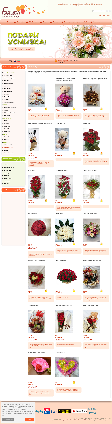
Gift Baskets (33, 22)
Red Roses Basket (61, 260)
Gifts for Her (7, 88)
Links (109, 418)
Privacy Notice (8, 170)
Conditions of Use (9, 167)
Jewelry (6, 99)
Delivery (67, 22)
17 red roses (31, 170)
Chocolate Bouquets (9, 112)
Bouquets (20, 22)
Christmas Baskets (9, 102)
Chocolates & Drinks (10, 107)
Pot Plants (7, 115)
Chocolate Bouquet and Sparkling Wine (95, 78)
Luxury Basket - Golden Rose (92, 260)
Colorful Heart (60, 352)
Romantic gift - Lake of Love (36, 352)
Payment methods (82, 22)
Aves (110, 420)
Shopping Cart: (63, 61)
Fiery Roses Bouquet (62, 170)
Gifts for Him (8, 91)
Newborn (6, 123)
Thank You (7, 129)
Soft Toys (6, 139)
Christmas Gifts (8, 145)
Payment (6, 175)
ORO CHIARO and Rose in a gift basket (40, 123)
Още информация (8, 419)
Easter (6, 150)
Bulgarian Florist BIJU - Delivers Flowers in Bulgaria (75, 420)
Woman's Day (8, 75)
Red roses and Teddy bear (91, 305)
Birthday (6, 94)
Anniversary (7, 126)
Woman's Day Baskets (10, 78)
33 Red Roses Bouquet (89, 170)
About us (6, 165)
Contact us (97, 22)
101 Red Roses (32, 213)
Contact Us (7, 181)
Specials (81, 418)
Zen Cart (97, 420)
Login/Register (106, 15)
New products (88, 418)
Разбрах (29, 419)
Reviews (56, 22)
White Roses (59, 213)
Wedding (6, 120)
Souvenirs (7, 137)
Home (99, 15)
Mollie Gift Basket (33, 305)
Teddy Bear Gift (60, 123)
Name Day (7, 96)
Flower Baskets (8, 83)
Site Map (6, 183)
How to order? (8, 178)
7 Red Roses (86, 123)
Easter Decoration (9, 153)
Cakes (45, 22)
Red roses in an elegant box (64, 305)
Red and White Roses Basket (36, 260)
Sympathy (7, 131)
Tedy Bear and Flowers (90, 213)
